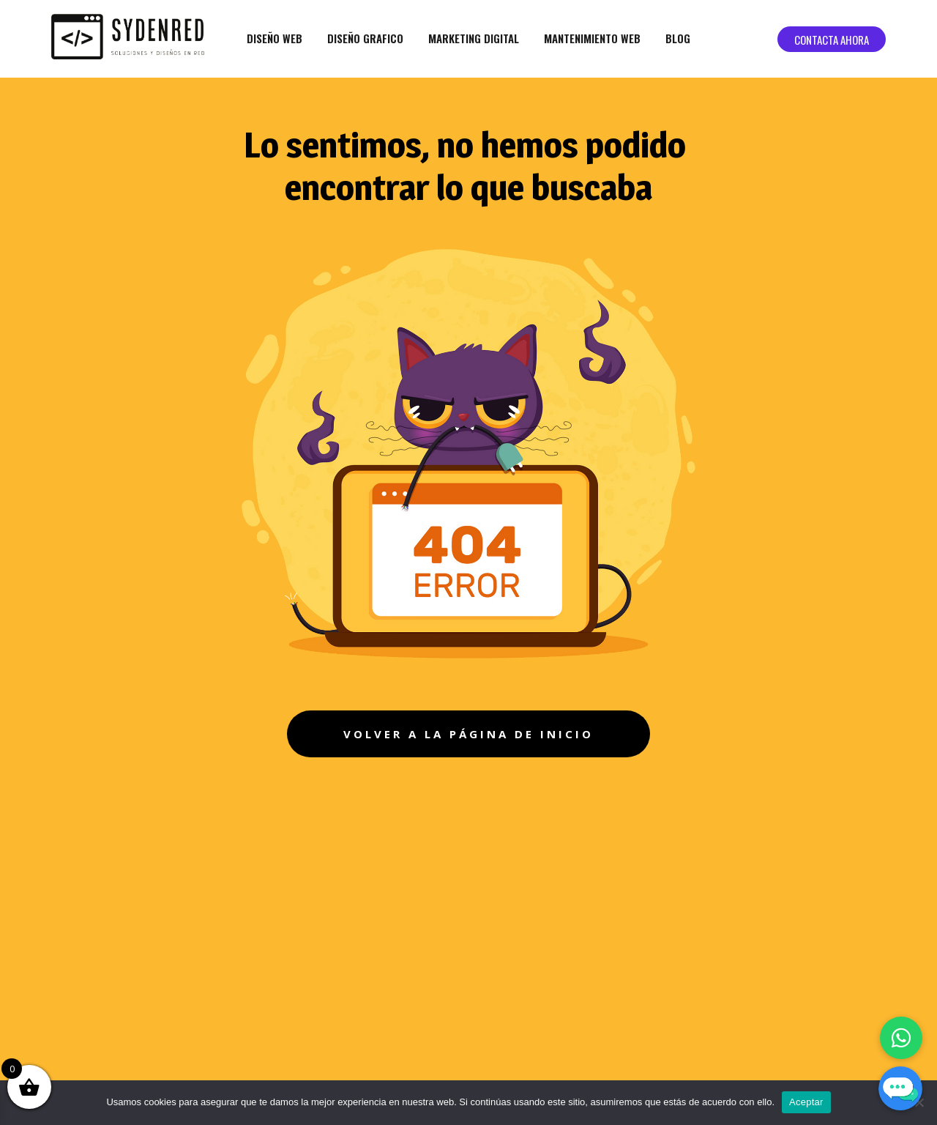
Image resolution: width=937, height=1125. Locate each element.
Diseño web (274, 38)
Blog (677, 38)
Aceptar (806, 1101)
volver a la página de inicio (468, 734)
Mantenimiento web (592, 38)
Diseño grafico (365, 38)
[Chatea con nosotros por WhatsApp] (901, 1038)
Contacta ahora (831, 39)
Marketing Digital (473, 38)
